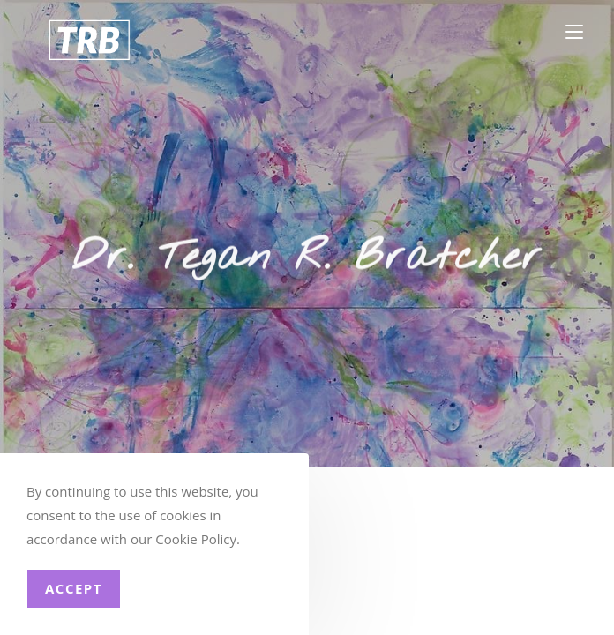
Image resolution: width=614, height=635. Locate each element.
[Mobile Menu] (574, 32)
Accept (73, 588)
